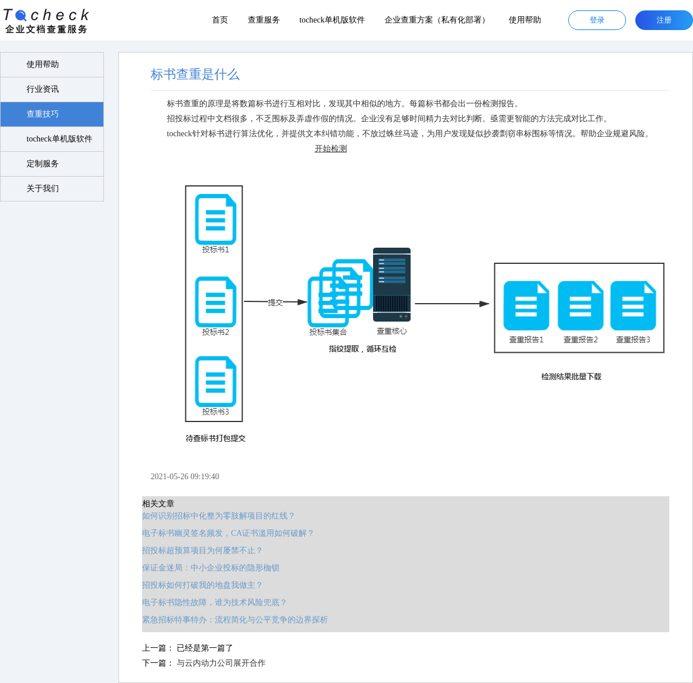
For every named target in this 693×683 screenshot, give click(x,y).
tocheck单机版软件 (332, 20)
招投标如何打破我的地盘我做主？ (202, 585)
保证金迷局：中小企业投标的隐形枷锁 (211, 567)
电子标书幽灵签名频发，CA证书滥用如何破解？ (228, 533)
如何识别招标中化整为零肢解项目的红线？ (219, 516)
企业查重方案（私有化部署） (437, 20)
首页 (220, 20)
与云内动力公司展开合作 (221, 663)
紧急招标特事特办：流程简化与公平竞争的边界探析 (235, 619)
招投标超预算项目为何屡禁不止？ (202, 550)
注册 (664, 20)
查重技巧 (43, 114)
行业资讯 (43, 89)
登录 (597, 20)
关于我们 (43, 188)
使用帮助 (525, 20)
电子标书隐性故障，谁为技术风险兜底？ (215, 602)
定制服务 (43, 163)
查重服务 (264, 20)
